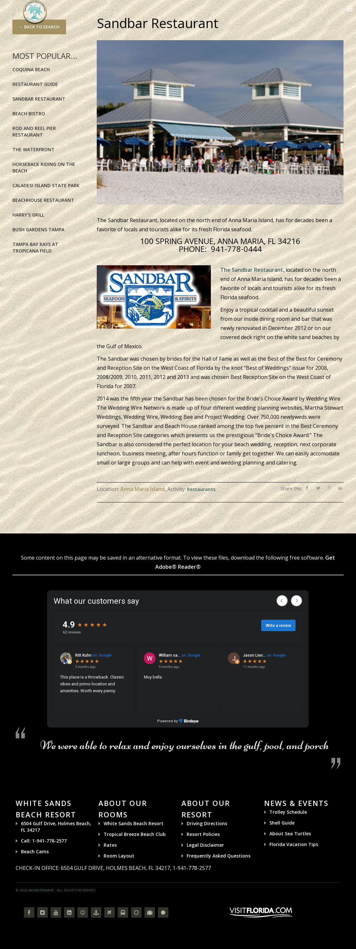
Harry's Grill (28, 215)
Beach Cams (35, 851)
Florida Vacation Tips (293, 844)
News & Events (296, 803)
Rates (110, 845)
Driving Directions (207, 823)
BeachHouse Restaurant (43, 200)
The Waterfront (33, 149)
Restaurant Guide (35, 84)
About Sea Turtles (290, 833)
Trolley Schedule (288, 812)
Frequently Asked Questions (218, 856)
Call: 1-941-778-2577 (44, 841)
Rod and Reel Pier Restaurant (34, 131)
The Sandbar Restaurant (251, 269)
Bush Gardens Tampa (38, 229)
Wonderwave (41, 890)
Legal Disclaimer (205, 845)
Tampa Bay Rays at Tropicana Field (35, 247)
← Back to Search (39, 27)
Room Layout (119, 856)
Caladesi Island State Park (45, 185)
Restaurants (201, 489)
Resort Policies (203, 834)
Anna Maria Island (142, 489)
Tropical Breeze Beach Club (135, 834)
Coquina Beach (31, 69)
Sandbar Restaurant (38, 99)
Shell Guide (282, 823)
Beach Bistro (28, 113)
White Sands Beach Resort (133, 823)
